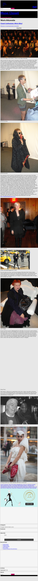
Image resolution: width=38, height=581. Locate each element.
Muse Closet (9, 13)
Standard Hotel (20, 487)
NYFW (20, 486)
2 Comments (16, 26)
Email (5, 533)
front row (25, 484)
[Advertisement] (16, 515)
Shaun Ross (8, 487)
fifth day (21, 484)
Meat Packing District (22, 485)
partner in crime (31, 486)
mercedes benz (30, 485)
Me (3, 5)
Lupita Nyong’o (6, 544)
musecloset (10, 26)
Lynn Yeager (14, 485)
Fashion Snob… (6, 543)
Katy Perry (9, 485)
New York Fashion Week (14, 484)
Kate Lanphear (3, 485)
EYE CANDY (5, 545)
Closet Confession (4, 484)
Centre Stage (6, 542)
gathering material (31, 484)
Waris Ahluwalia (32, 487)
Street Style (26, 487)
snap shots (14, 487)
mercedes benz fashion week (6, 486)
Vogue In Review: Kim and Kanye (10, 546)
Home (4, 3)
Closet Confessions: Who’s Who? (11, 23)
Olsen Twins (25, 486)
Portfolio (5, 4)
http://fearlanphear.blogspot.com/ (8, 196)
